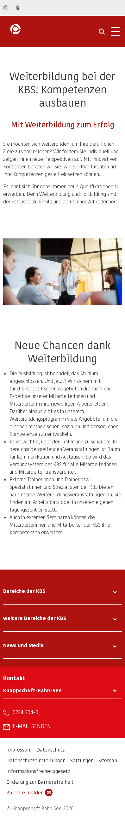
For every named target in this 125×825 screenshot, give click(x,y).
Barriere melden (29, 792)
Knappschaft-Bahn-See (32, 690)
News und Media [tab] (23, 645)
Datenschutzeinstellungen (36, 760)
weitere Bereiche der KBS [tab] (34, 618)
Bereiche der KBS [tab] (24, 591)
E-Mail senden (32, 726)
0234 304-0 (25, 712)
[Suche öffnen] (102, 34)
